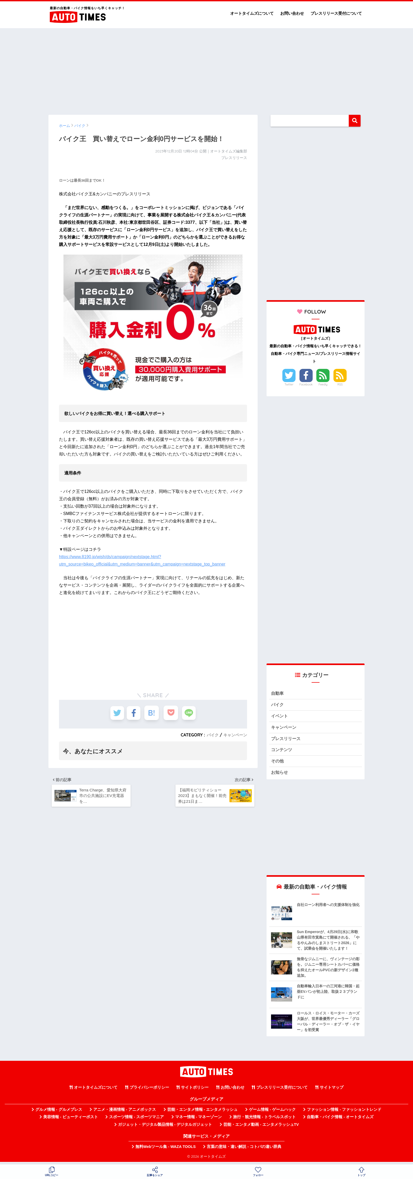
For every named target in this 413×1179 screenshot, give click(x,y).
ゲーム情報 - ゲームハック (272, 1113)
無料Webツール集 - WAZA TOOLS (165, 1150)
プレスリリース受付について (336, 13)
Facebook (306, 384)
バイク (210, 734)
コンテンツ (282, 752)
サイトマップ (331, 1090)
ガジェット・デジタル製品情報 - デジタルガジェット (165, 1128)
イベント (280, 717)
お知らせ (280, 775)
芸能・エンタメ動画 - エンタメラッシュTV (261, 1128)
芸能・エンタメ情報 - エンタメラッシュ (202, 1113)
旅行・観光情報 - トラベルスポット (264, 1120)
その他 (277, 763)
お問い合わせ (292, 13)
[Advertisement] (206, 69)
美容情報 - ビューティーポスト (70, 1120)
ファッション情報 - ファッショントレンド (344, 1113)
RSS (340, 384)
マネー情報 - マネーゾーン (198, 1120)
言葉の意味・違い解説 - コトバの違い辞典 (244, 1150)
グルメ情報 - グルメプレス (58, 1113)
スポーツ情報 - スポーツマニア (136, 1120)
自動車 (277, 693)
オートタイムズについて (252, 13)
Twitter (288, 384)
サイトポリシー (195, 1090)
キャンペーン (234, 734)
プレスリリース (286, 740)
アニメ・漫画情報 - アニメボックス (124, 1113)
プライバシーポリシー (149, 1090)
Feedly (323, 384)
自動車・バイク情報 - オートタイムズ (340, 1120)
